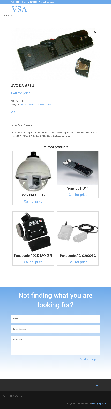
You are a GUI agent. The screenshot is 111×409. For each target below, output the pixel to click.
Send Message (88, 359)
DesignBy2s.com (100, 403)
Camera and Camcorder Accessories (35, 105)
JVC (13, 112)
